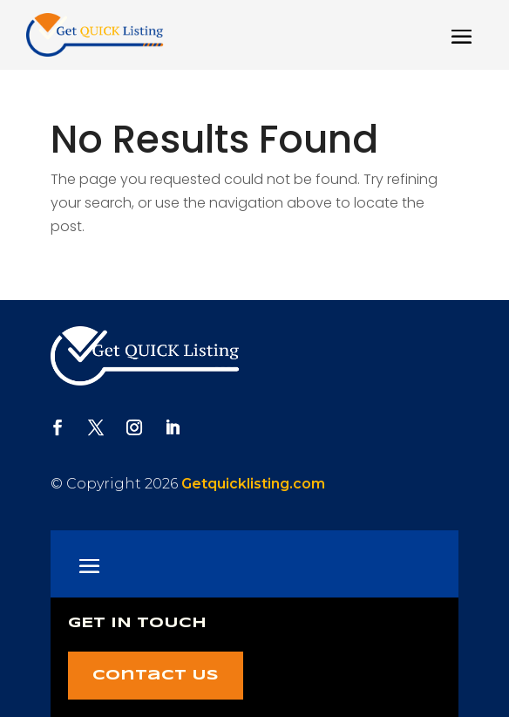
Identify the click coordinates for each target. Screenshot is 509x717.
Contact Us (155, 675)
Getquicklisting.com (253, 483)
